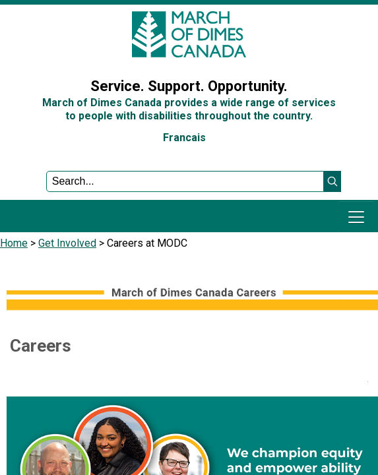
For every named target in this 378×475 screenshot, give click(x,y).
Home (14, 243)
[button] (332, 181)
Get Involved (67, 243)
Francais (184, 137)
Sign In (23, 55)
